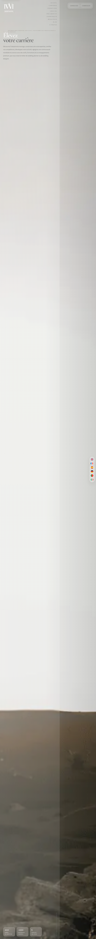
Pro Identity (52, 13)
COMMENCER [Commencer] (86, 5)
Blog (55, 22)
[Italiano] (92, 479)
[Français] (92, 463)
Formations (52, 8)
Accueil (54, 2)
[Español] (92, 467)
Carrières (53, 5)
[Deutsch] (92, 471)
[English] (92, 459)
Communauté (52, 16)
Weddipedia (52, 19)
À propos (53, 24)
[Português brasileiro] (92, 475)
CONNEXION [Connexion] (74, 5)
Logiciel (53, 11)
